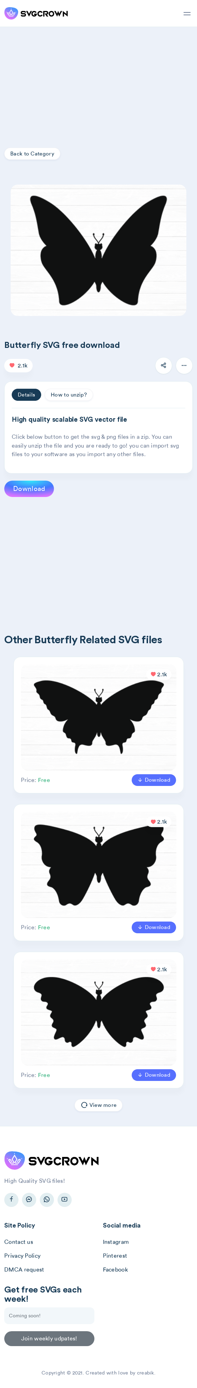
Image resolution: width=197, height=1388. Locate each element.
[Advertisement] (98, 80)
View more (98, 1105)
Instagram (116, 1242)
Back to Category (32, 154)
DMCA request (24, 1269)
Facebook (115, 1269)
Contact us (18, 1242)
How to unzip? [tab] (69, 395)
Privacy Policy (22, 1255)
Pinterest (115, 1255)
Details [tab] (26, 395)
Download (29, 489)
